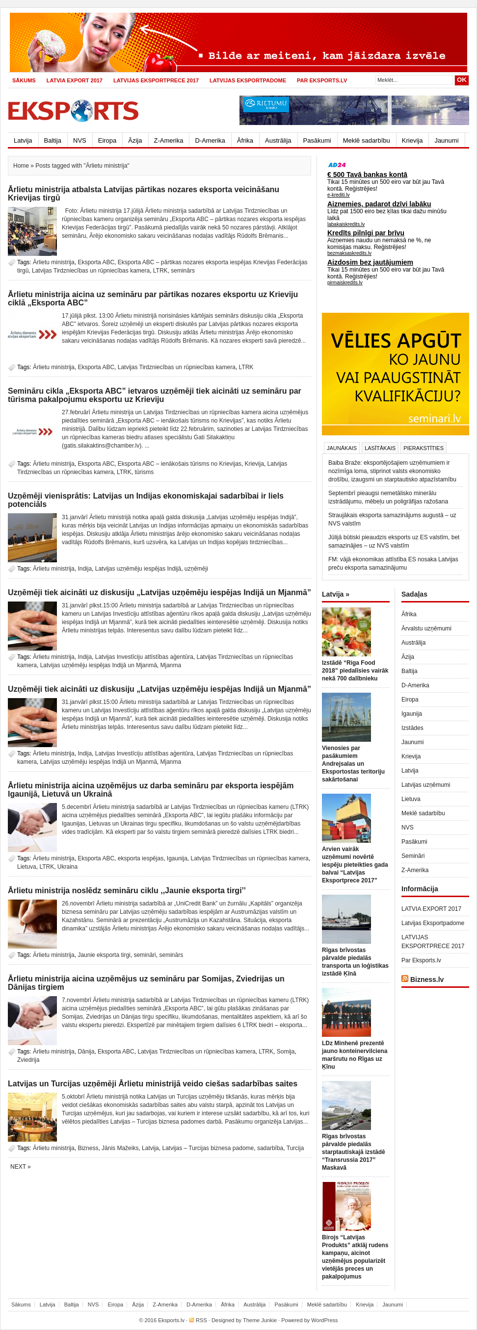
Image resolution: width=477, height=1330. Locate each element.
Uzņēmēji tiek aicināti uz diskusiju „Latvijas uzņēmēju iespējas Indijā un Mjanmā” (159, 592)
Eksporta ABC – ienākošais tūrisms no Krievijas (179, 463)
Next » (20, 1166)
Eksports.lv (171, 1320)
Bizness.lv (427, 979)
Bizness (88, 1148)
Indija (85, 568)
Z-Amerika (169, 140)
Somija (286, 1051)
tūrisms (144, 472)
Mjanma (171, 665)
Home (21, 165)
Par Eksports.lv (322, 80)
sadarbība (270, 1148)
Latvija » (335, 594)
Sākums (24, 80)
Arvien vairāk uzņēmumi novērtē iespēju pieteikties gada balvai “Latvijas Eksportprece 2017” (355, 865)
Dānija (86, 1051)
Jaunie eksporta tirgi (104, 955)
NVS (79, 140)
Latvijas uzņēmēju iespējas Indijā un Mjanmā (98, 665)
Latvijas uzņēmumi (425, 784)
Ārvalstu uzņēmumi (426, 628)
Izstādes (412, 728)
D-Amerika (210, 140)
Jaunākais (342, 448)
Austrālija (278, 140)
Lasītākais (380, 448)
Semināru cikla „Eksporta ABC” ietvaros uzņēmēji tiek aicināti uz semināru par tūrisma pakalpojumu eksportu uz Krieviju (154, 395)
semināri (144, 955)
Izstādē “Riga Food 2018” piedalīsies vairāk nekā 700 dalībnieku (355, 670)
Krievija (412, 140)
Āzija (135, 140)
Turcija (295, 1148)
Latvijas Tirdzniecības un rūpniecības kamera (91, 270)
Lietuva (26, 866)
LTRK (160, 270)
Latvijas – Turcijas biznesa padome (208, 1148)
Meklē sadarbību (366, 140)
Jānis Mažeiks (120, 1148)
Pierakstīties (423, 448)
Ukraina (67, 866)
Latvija (23, 140)
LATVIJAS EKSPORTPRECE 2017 (156, 80)
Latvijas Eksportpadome (248, 80)
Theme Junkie (260, 1320)
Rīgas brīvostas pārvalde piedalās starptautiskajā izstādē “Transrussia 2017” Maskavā (353, 1152)
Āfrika (245, 140)
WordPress (324, 1320)
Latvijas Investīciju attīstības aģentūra (144, 656)
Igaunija (177, 858)
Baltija (52, 140)
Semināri (412, 856)
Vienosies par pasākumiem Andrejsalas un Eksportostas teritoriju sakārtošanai (353, 764)
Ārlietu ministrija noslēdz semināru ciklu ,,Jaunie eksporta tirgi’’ (127, 890)
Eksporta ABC (96, 262)
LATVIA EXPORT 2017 (75, 80)
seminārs (183, 270)
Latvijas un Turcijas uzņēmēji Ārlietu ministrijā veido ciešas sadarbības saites (152, 1083)
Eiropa (107, 140)
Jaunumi (446, 140)
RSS (201, 1320)
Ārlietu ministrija (54, 262)
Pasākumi (317, 140)
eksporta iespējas (140, 858)
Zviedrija (28, 1059)
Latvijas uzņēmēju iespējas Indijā (138, 568)
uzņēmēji (196, 568)
